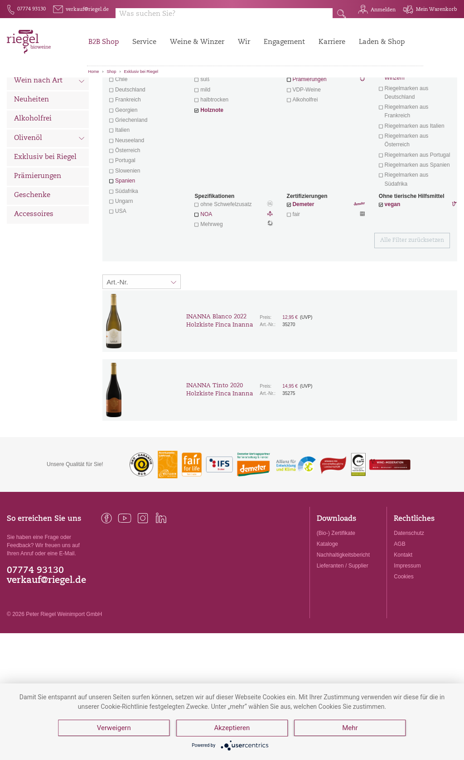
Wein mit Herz (325, 120)
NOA (233, 265)
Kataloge (327, 594)
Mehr (350, 728)
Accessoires (33, 264)
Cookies (403, 627)
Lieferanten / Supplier (342, 616)
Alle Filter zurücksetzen (412, 290)
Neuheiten (31, 150)
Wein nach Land (49, 113)
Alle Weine (32, 93)
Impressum (407, 616)
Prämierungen (37, 226)
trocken (209, 119)
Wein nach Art (49, 132)
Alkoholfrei (33, 169)
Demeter (303, 254)
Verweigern (114, 728)
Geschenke (32, 245)
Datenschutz (409, 583)
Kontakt (403, 605)
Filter (281, 93)
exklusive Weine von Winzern (409, 123)
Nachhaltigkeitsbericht (343, 605)
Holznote (211, 160)
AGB (399, 594)
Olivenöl (49, 189)
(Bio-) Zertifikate (336, 583)
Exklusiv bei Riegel (141, 71)
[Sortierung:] (141, 332)
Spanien (125, 231)
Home (93, 71)
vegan (393, 254)
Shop (111, 71)
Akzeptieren (232, 728)
